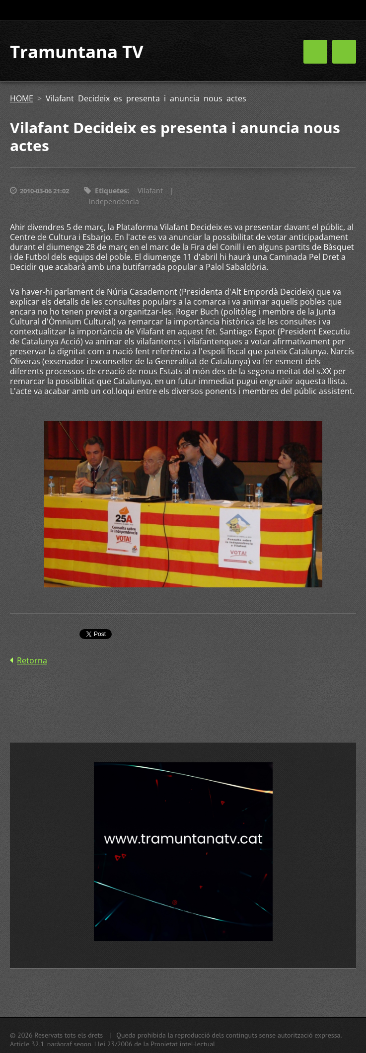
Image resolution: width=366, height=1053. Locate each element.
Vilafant (150, 190)
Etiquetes (111, 190)
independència (114, 201)
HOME (21, 98)
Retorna (32, 660)
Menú (344, 52)
